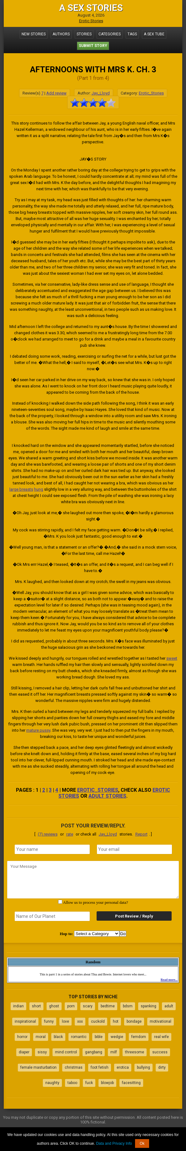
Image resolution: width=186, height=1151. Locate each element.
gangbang (93, 1052)
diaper (24, 1052)
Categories (109, 34)
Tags (132, 34)
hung (38, 489)
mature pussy (38, 730)
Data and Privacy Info (114, 1143)
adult (168, 1006)
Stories (84, 34)
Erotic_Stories (151, 93)
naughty (52, 1083)
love (65, 1021)
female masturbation (38, 1067)
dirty (162, 1067)
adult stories (107, 796)
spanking (148, 1006)
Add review (56, 93)
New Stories (34, 34)
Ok (142, 1143)
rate (69, 834)
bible (99, 1037)
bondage (134, 1021)
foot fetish (99, 1067)
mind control (66, 1052)
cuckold (98, 1021)
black (58, 1037)
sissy (42, 1052)
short (36, 1006)
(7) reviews (48, 834)
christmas (74, 1067)
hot (115, 1021)
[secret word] (52, 916)
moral (41, 1037)
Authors (61, 34)
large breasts (21, 489)
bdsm (128, 1006)
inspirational (25, 1021)
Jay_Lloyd (101, 93)
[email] (134, 849)
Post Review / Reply (134, 916)
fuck (89, 1083)
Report (141, 834)
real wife (161, 1037)
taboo (72, 1083)
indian (18, 1006)
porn (71, 1006)
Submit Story (93, 45)
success (160, 1052)
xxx (80, 1021)
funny (49, 1021)
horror (22, 1037)
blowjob (107, 1083)
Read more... (169, 979)
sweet (171, 658)
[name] (52, 849)
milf (113, 1052)
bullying (143, 1067)
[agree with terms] (60, 902)
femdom (138, 1037)
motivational (160, 1021)
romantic (79, 1037)
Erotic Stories (91, 20)
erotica (123, 1067)
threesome (134, 1052)
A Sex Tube (154, 34)
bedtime (108, 1006)
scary (88, 1006)
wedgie (117, 1037)
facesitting (131, 1083)
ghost (54, 1006)
